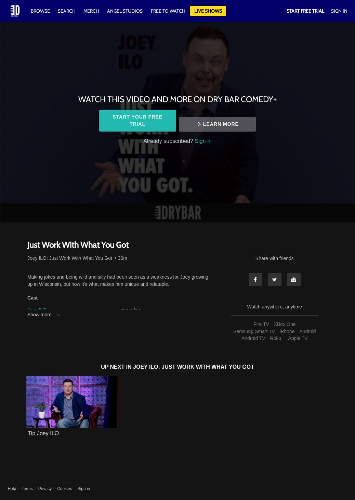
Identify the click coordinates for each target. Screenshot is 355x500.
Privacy (45, 488)
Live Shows (208, 11)
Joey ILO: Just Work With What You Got (69, 258)
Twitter (274, 279)
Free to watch (168, 11)
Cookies (64, 488)
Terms (27, 488)
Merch (91, 11)
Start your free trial (137, 120)
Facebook (255, 279)
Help (12, 488)
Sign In (339, 11)
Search (67, 11)
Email (294, 279)
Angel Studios (125, 11)
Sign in (203, 141)
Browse (41, 11)
